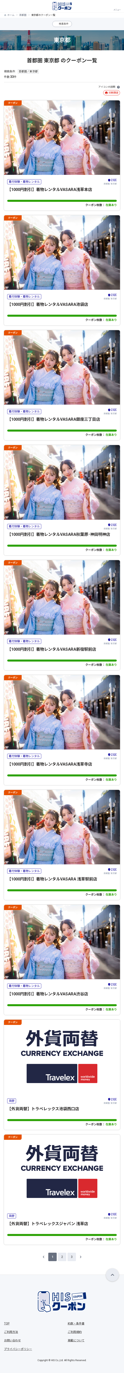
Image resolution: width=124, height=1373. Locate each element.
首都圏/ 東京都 (110, 181)
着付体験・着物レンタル (24, 181)
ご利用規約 (75, 1332)
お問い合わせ (12, 1340)
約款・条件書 (76, 1323)
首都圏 (22, 15)
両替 (11, 1100)
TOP (7, 1323)
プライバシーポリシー (18, 1349)
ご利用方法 (11, 1332)
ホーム (10, 15)
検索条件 (64, 23)
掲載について (76, 1340)
